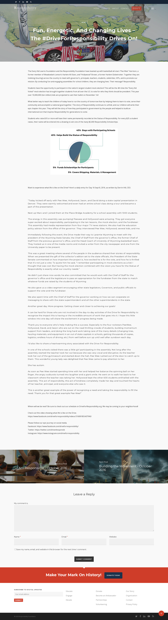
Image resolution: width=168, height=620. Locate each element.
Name (17, 537)
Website (113, 537)
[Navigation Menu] (152, 8)
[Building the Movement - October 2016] (126, 466)
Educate (69, 591)
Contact (129, 600)
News (83, 22)
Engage (69, 595)
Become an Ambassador (106, 595)
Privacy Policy (131, 604)
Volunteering (101, 604)
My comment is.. (21, 503)
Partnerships (101, 600)
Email (65, 537)
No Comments (93, 46)
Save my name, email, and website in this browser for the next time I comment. (51, 549)
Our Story (130, 591)
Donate (99, 591)
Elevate (69, 600)
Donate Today (113, 575)
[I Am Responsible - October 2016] (42, 466)
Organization (131, 595)
